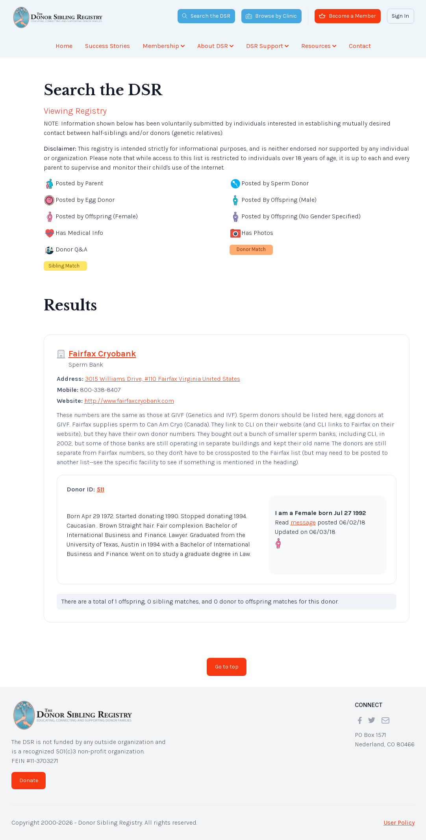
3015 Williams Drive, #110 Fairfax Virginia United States (162, 378)
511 (100, 489)
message (303, 522)
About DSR (215, 46)
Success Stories (107, 46)
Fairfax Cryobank (102, 354)
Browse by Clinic (271, 16)
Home (64, 46)
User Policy (399, 822)
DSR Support (267, 46)
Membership (164, 46)
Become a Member (347, 16)
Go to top (227, 666)
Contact (360, 46)
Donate (28, 780)
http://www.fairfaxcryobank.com (129, 400)
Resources (318, 46)
